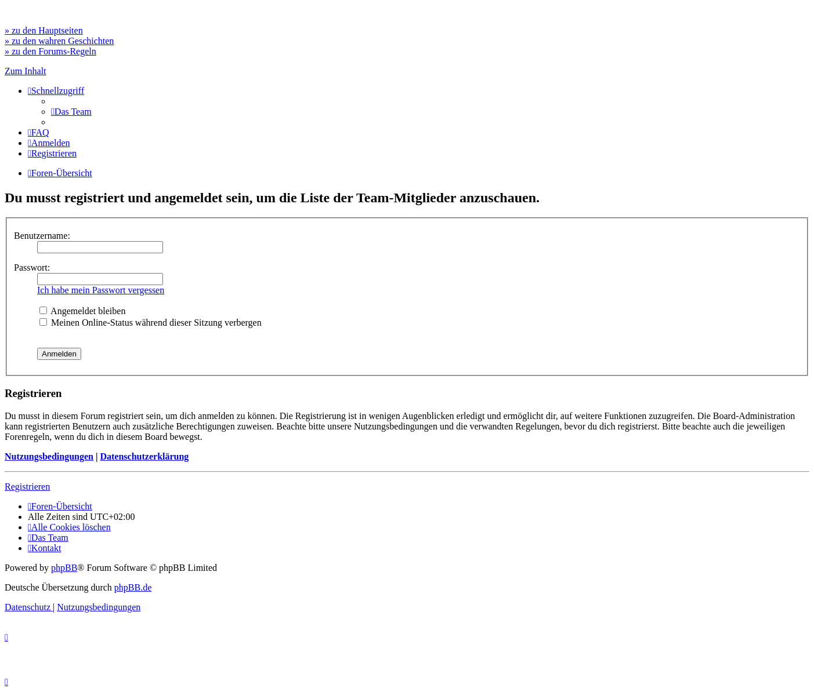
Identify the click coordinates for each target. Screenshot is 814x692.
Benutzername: (42, 236)
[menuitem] (71, 111)
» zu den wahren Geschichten (59, 41)
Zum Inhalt (25, 71)
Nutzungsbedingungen (49, 456)
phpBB (64, 568)
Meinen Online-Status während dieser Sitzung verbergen (150, 322)
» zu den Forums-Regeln (50, 51)
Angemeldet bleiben (82, 311)
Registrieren (27, 486)
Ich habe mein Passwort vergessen (100, 290)
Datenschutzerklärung (144, 456)
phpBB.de (132, 587)
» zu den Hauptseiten (44, 30)
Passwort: (32, 267)
